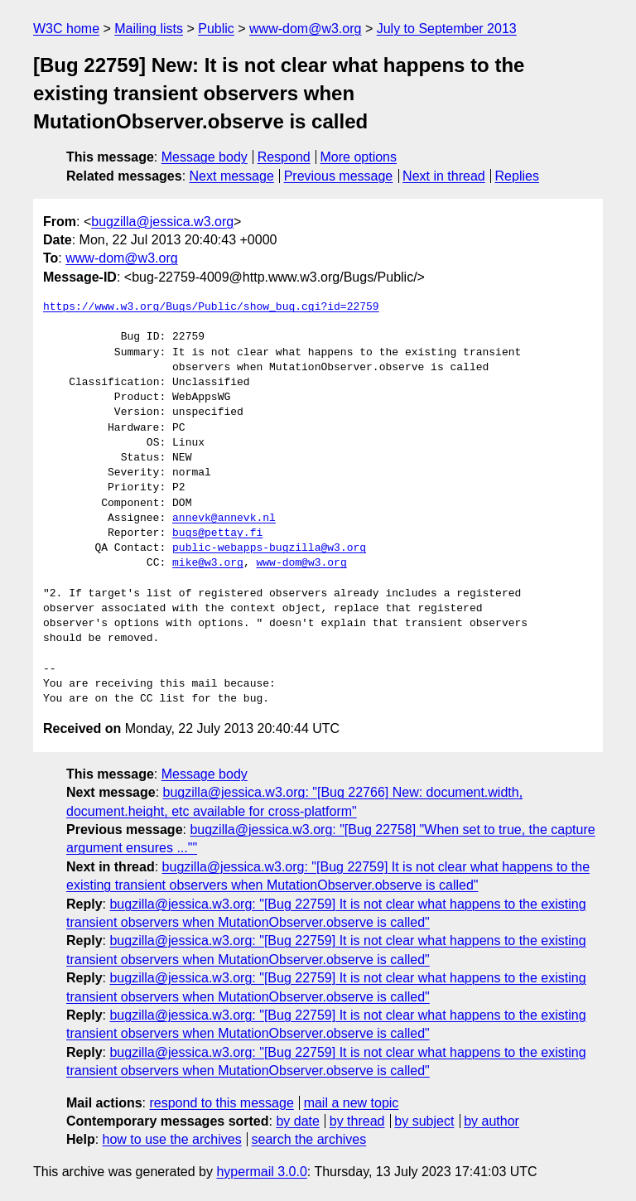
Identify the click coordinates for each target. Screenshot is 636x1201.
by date (297, 1121)
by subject (424, 1121)
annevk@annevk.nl (224, 518)
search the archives (309, 1139)
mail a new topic (351, 1103)
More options (359, 157)
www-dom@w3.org (305, 29)
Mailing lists (148, 29)
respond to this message (221, 1103)
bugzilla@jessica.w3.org (162, 222)
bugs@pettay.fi (217, 533)
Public (216, 29)
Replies (517, 176)
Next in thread (443, 176)
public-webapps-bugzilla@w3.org (269, 548)
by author (491, 1121)
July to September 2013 (447, 29)
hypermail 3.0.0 (261, 1172)
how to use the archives (172, 1139)
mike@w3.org (207, 563)
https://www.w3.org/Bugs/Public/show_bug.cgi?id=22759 (211, 307)
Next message (232, 176)
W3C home (66, 29)
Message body (204, 157)
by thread (357, 1121)
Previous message (338, 176)
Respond (284, 157)
